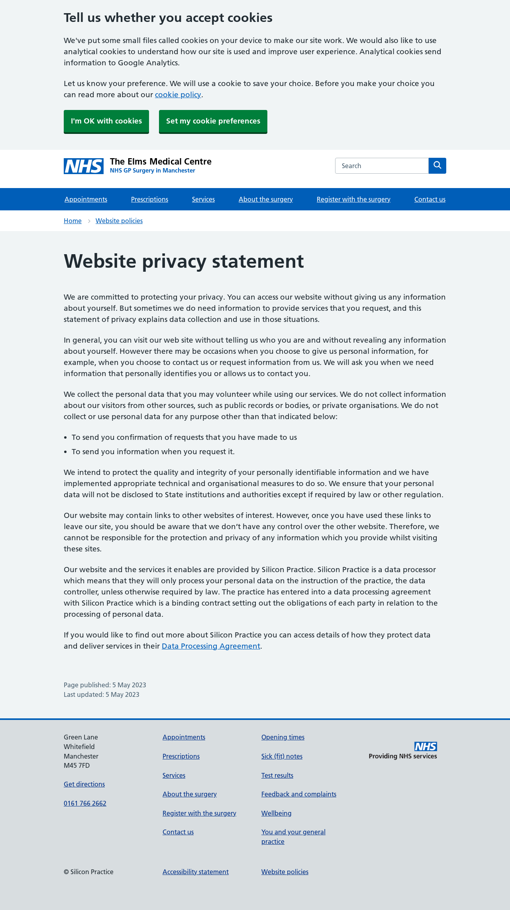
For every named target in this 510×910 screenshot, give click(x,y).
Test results (277, 775)
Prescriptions (149, 199)
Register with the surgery (353, 199)
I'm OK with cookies (106, 121)
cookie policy (178, 94)
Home (73, 221)
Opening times (282, 737)
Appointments (86, 199)
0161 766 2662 (85, 803)
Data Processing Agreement (211, 646)
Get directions (84, 784)
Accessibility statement (196, 872)
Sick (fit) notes (281, 756)
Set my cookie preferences (213, 121)
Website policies (119, 221)
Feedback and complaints (298, 794)
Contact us (429, 199)
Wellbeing (276, 813)
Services (203, 199)
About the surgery (266, 199)
